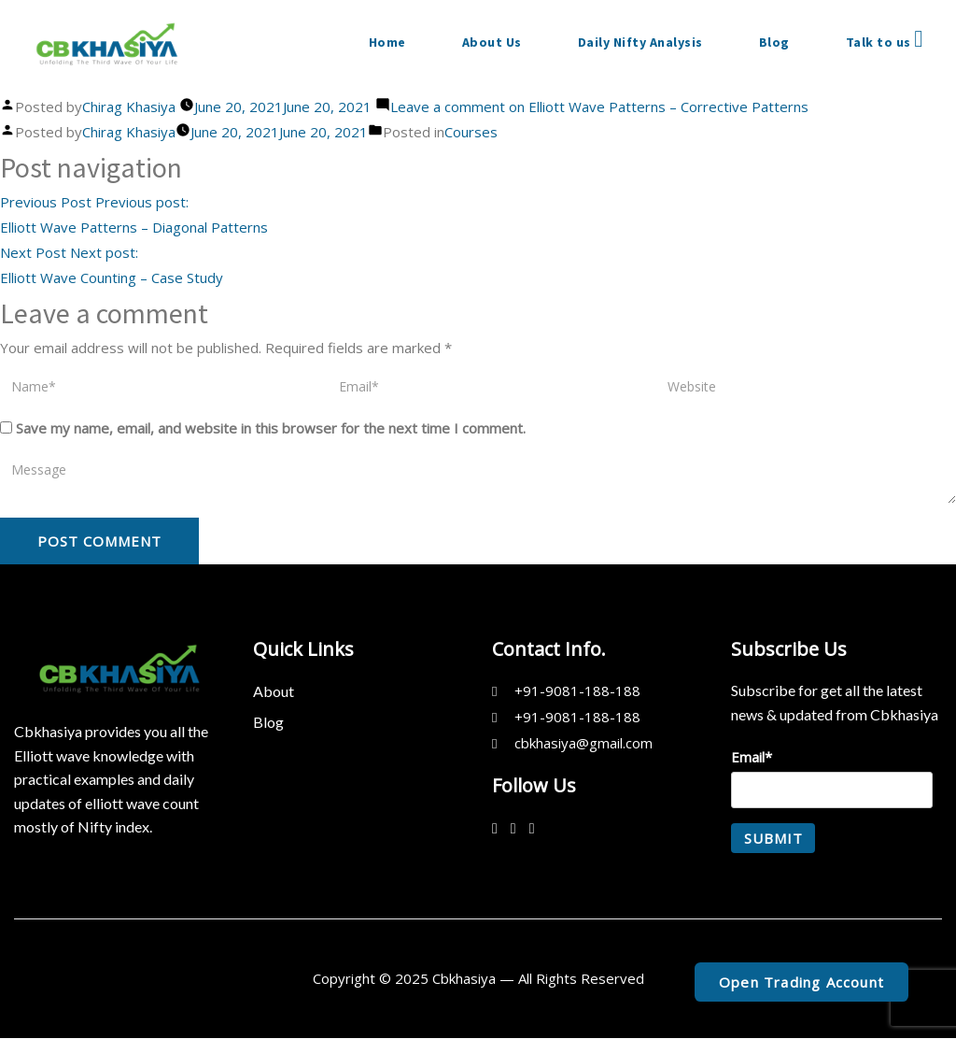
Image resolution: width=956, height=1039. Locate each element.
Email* (832, 778)
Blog (774, 42)
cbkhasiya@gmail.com (583, 742)
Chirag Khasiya (129, 106)
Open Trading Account (801, 982)
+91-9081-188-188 (577, 690)
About (273, 691)
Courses (471, 131)
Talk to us (884, 39)
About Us (492, 42)
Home (387, 42)
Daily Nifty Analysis (640, 42)
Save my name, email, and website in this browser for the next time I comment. (271, 428)
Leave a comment (599, 106)
